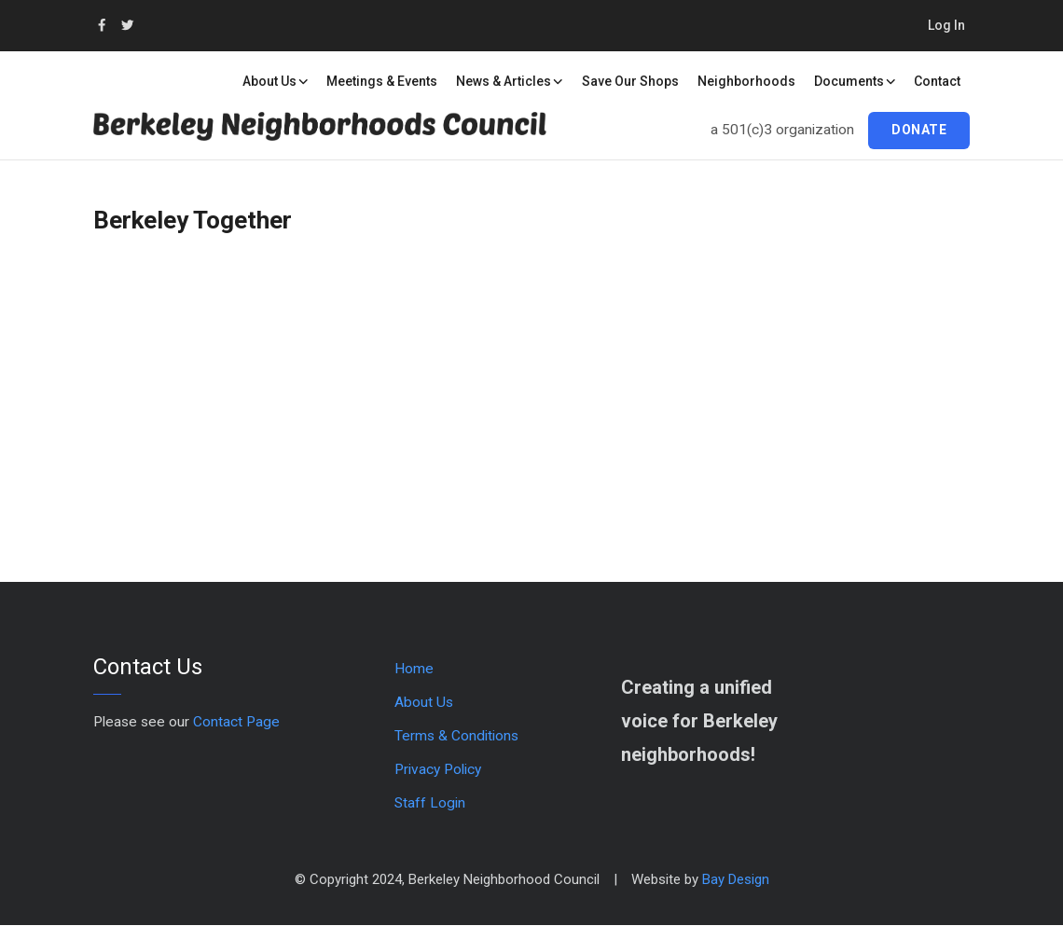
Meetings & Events (381, 81)
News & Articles (509, 81)
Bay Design (735, 879)
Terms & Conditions (456, 735)
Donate (918, 129)
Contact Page (236, 721)
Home (414, 668)
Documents (855, 81)
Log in (946, 25)
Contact (937, 81)
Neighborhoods (746, 81)
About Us (275, 81)
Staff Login (429, 803)
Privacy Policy (437, 769)
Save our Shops (630, 81)
